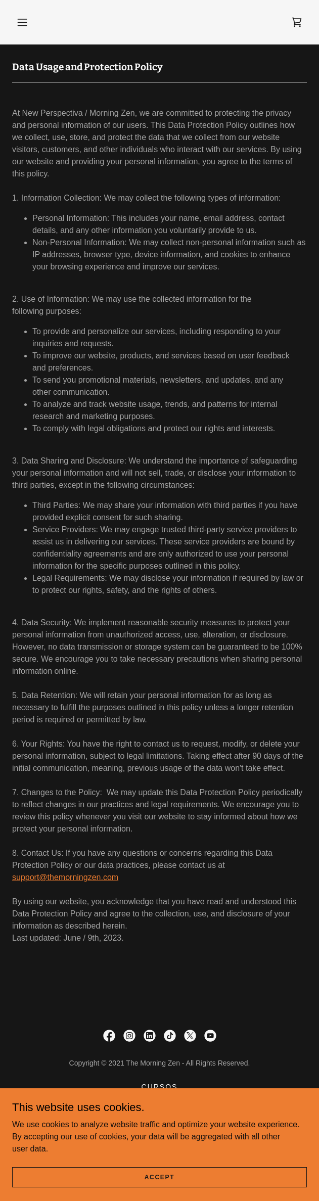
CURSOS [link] (160, 1087)
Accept (160, 1176)
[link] (297, 22)
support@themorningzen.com (65, 877)
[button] (22, 22)
